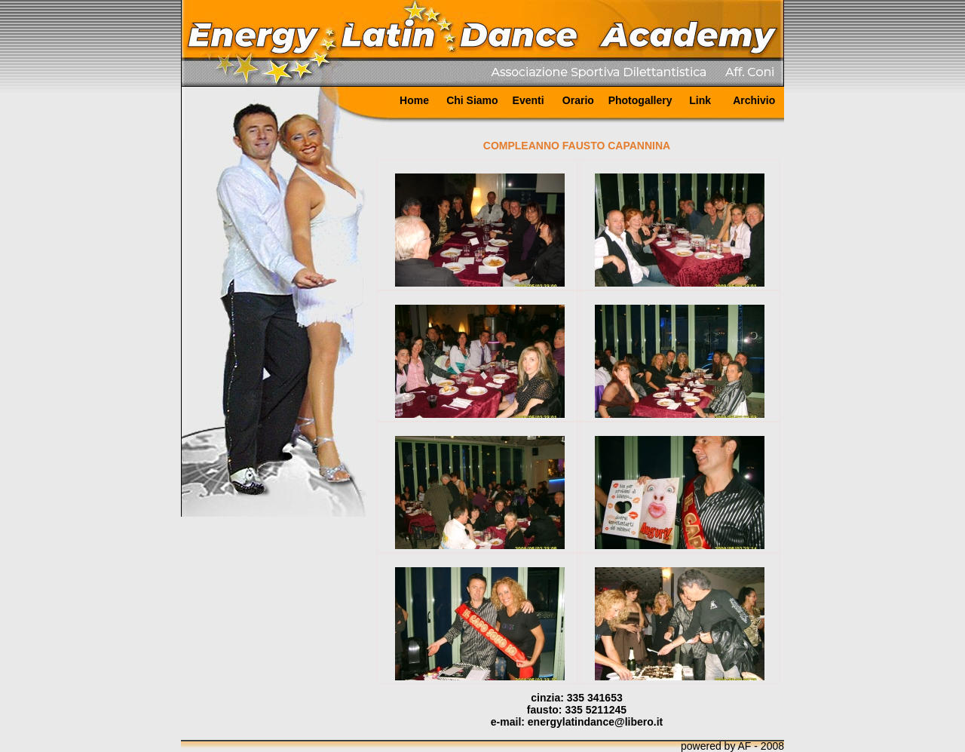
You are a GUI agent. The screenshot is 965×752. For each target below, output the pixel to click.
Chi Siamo (472, 100)
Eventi (528, 100)
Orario (578, 100)
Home (414, 100)
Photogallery (640, 100)
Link (700, 100)
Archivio (754, 100)
